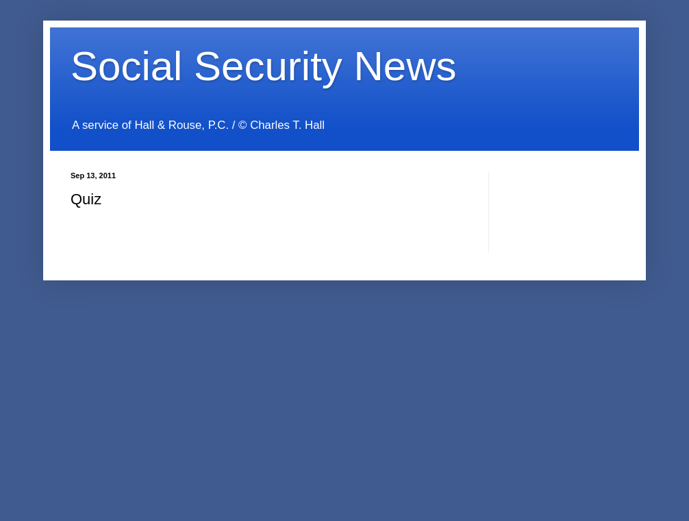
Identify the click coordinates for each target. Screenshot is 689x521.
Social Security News (264, 66)
